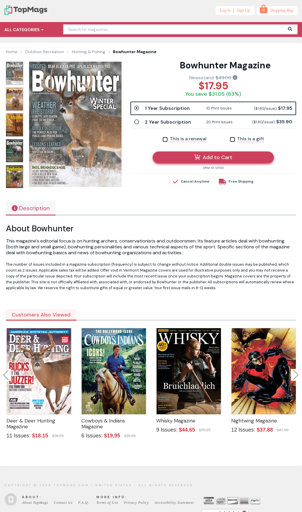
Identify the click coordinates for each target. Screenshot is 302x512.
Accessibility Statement (174, 503)
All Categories (23, 29)
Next (296, 375)
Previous (6, 375)
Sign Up (243, 10)
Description (31, 208)
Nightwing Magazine (254, 420)
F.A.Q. (83, 503)
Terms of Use (107, 503)
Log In (225, 10)
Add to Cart (213, 157)
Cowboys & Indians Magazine (103, 423)
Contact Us (63, 503)
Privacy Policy (136, 503)
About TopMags (35, 503)
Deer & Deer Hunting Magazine (30, 423)
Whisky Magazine (175, 420)
